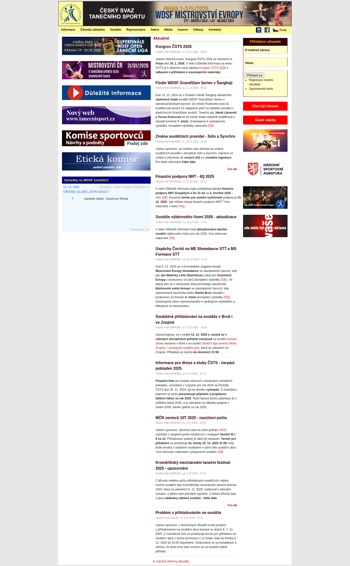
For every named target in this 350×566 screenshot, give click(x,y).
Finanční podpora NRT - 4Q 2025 (185, 176)
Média (168, 29)
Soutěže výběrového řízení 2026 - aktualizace (196, 217)
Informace (68, 29)
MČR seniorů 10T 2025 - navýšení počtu (191, 418)
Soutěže (115, 29)
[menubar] (282, 30)
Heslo (249, 63)
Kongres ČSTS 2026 (174, 47)
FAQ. (182, 206)
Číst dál (232, 169)
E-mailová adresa (257, 50)
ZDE (211, 125)
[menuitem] (282, 30)
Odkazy (198, 29)
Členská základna (92, 29)
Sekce (155, 29)
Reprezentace (135, 29)
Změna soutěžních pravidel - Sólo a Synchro (195, 136)
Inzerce (183, 29)
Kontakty (215, 29)
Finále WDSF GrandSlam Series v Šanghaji (194, 83)
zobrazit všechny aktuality (171, 561)
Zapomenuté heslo (261, 88)
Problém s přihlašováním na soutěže (188, 513)
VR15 (223, 430)
